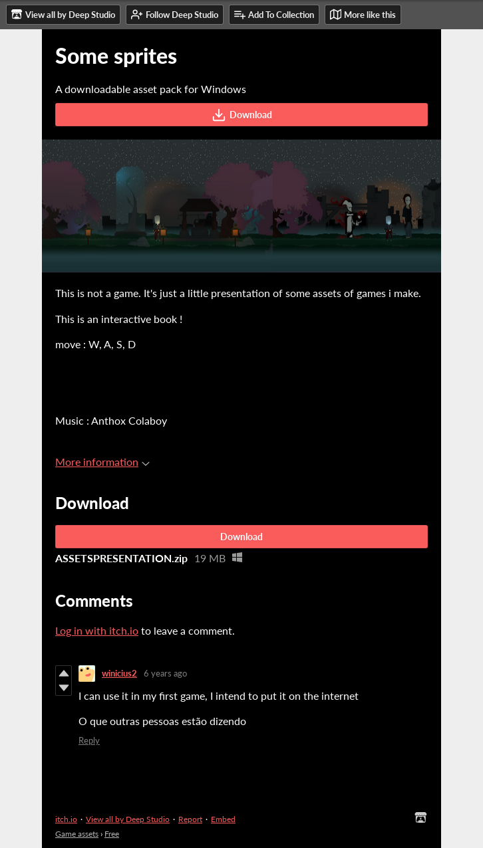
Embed (223, 819)
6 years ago (165, 673)
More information (102, 461)
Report (190, 819)
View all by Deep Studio (128, 819)
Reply (89, 740)
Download (242, 115)
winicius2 (119, 673)
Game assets (76, 834)
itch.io (66, 819)
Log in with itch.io (96, 630)
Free (111, 834)
